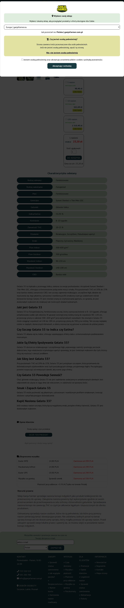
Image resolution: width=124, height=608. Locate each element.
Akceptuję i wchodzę (62, 66)
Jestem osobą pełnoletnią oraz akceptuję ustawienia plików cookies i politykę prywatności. (62, 59)
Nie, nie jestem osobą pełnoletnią (62, 52)
